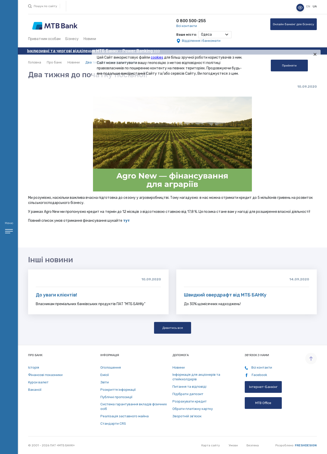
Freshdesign (306, 445)
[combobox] (214, 34)
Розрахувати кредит (189, 401)
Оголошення (110, 367)
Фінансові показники (45, 375)
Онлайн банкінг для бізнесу (293, 24)
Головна (34, 62)
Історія (33, 367)
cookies (157, 57)
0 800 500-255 (191, 20)
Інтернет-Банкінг (263, 387)
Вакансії (34, 390)
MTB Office (263, 403)
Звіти (104, 382)
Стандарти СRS (113, 423)
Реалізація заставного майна (124, 416)
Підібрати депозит (187, 394)
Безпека (253, 445)
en (308, 6)
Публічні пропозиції (116, 397)
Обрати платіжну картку (192, 409)
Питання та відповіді (189, 386)
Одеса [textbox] (206, 34)
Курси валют (38, 382)
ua (315, 6)
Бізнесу (72, 39)
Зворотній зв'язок (187, 416)
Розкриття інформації (118, 390)
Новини (90, 39)
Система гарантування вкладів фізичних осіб (133, 406)
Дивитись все (172, 328)
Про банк (54, 62)
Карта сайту (210, 445)
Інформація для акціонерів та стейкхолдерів (196, 377)
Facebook (256, 375)
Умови (233, 445)
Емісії (104, 375)
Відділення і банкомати (201, 41)
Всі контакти (186, 26)
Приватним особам (44, 39)
